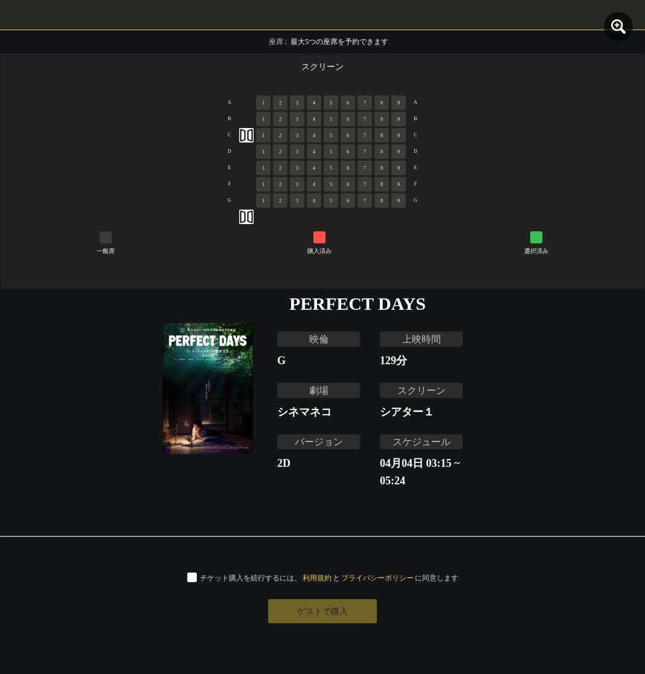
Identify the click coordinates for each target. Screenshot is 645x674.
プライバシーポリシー (377, 577)
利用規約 (317, 577)
